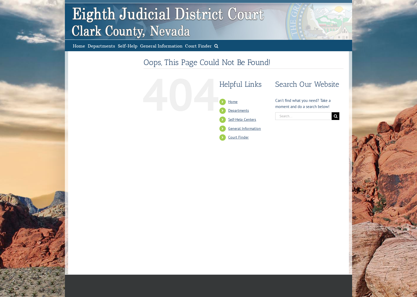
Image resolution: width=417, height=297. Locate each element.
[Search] (335, 116)
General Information (244, 128)
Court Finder (238, 137)
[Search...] (303, 116)
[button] (216, 45)
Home (232, 101)
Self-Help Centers (242, 119)
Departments (238, 110)
